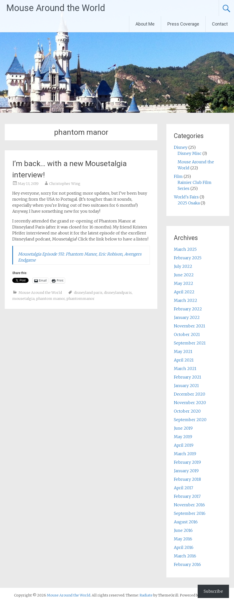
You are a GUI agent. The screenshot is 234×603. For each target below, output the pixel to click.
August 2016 (186, 521)
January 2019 (186, 470)
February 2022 (188, 308)
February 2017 (187, 496)
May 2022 (183, 283)
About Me (145, 24)
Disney (180, 147)
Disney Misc (189, 153)
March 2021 (185, 368)
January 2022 (187, 317)
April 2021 (184, 360)
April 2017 (183, 487)
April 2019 (183, 445)
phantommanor (80, 298)
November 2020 (190, 402)
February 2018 (187, 479)
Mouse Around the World (55, 8)
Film (178, 176)
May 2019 (183, 436)
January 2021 (186, 385)
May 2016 (183, 538)
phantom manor (50, 298)
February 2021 (187, 377)
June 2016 (183, 530)
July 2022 (183, 266)
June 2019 (183, 428)
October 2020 (187, 411)
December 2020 (189, 394)
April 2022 (184, 291)
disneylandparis (118, 292)
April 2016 (183, 547)
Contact (220, 24)
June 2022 (184, 274)
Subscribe (213, 591)
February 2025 (187, 257)
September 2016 (189, 513)
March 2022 (185, 300)
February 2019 (187, 462)
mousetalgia (23, 298)
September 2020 (190, 419)
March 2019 (185, 453)
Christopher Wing (64, 183)
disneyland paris (88, 292)
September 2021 (190, 342)
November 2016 (189, 504)
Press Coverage (183, 24)
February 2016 (187, 564)
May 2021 (183, 351)
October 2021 (187, 334)
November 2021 (189, 325)
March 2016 (185, 555)
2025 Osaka (189, 202)
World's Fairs (186, 196)
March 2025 (185, 249)
